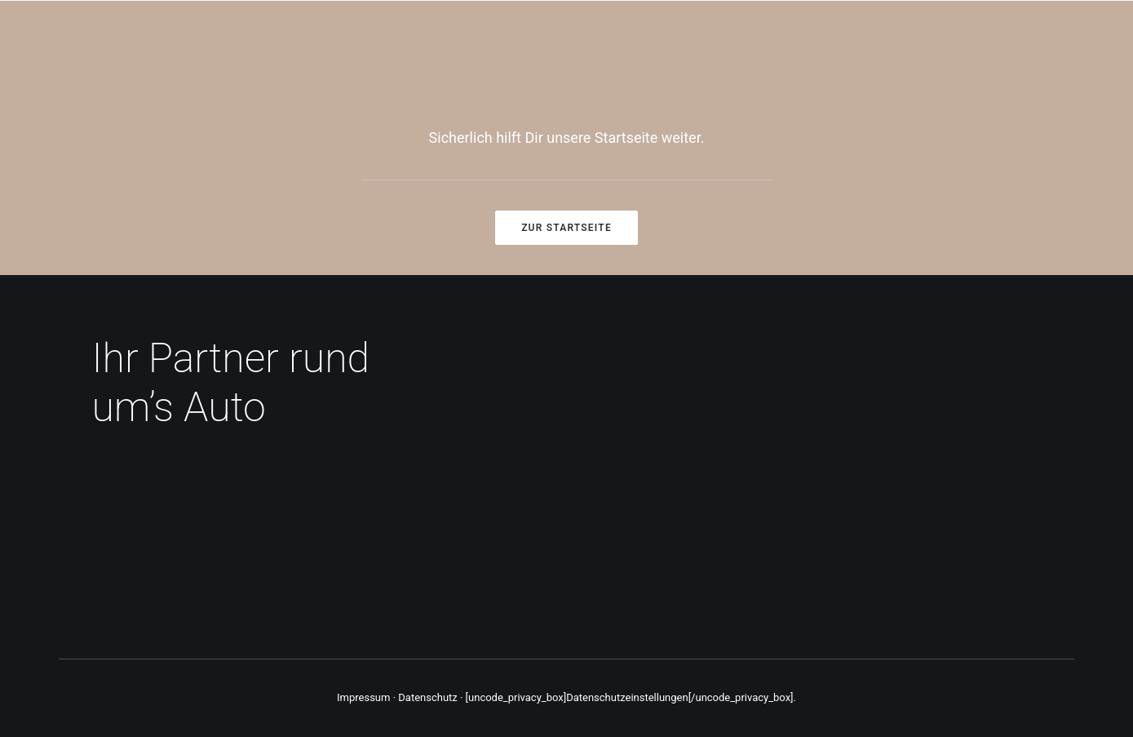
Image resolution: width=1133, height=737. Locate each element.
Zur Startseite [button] (566, 227)
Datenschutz (427, 697)
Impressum (363, 697)
